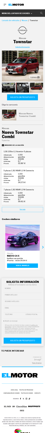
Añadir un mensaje (11, 321)
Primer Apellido (11, 295)
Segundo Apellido (12, 301)
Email (7, 308)
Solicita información (22, 47)
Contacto (37, 393)
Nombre (8, 288)
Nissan (24, 20)
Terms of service (36, 363)
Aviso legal (14, 390)
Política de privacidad (26, 390)
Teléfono (9, 314)
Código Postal (32, 314)
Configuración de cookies (11, 393)
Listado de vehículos (11, 20)
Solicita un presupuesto (22, 97)
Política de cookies (27, 393)
